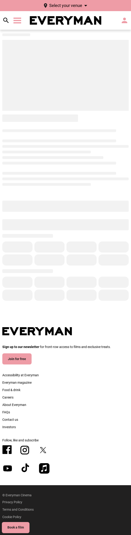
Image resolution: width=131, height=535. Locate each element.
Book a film (15, 527)
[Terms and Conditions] (18, 509)
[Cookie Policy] (11, 517)
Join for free (17, 359)
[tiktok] (26, 468)
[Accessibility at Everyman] (20, 375)
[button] (17, 20)
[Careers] (7, 397)
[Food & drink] (11, 390)
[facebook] (7, 449)
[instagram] (25, 450)
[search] (6, 20)
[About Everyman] (14, 405)
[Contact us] (10, 419)
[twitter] (43, 450)
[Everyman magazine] (17, 382)
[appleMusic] (44, 468)
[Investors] (9, 427)
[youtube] (7, 468)
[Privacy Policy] (12, 502)
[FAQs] (6, 412)
